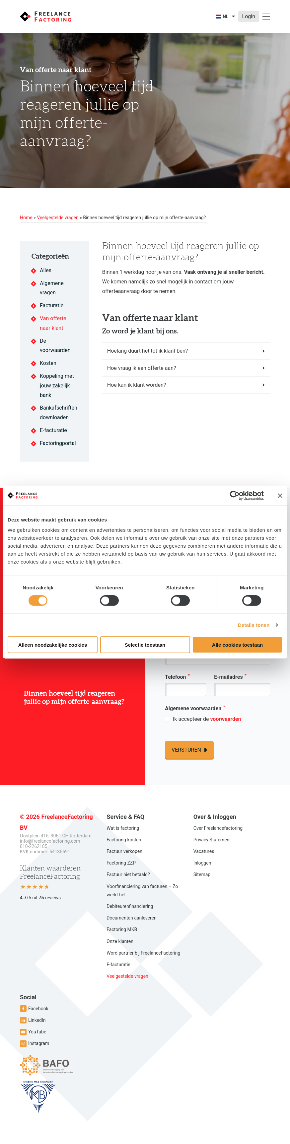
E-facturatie (53, 430)
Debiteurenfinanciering (130, 906)
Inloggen (202, 863)
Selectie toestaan (145, 645)
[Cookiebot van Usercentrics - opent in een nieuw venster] (235, 495)
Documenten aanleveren (131, 917)
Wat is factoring (123, 828)
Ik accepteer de (207, 719)
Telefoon (177, 676)
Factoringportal (58, 443)
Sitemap (201, 874)
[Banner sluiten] (280, 495)
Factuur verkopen (124, 851)
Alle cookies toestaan (237, 645)
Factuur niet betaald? (128, 874)
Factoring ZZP (121, 863)
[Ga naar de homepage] (45, 16)
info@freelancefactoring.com (50, 841)
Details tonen (253, 624)
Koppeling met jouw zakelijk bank (57, 385)
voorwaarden (225, 719)
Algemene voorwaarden (195, 708)
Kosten (48, 363)
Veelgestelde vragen (57, 217)
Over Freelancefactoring (218, 828)
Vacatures (203, 851)
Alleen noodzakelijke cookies (52, 645)
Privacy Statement (212, 839)
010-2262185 (33, 846)
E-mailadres (230, 676)
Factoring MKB (122, 929)
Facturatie (51, 305)
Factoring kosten (124, 839)
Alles (45, 270)
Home (26, 217)
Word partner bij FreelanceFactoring (143, 953)
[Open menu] (266, 16)
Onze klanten (120, 941)
